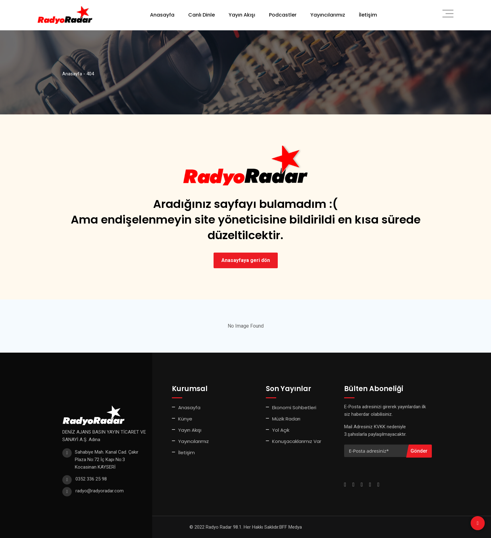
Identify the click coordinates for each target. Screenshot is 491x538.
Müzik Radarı (286, 418)
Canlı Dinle (201, 14)
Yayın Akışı (242, 14)
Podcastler (283, 14)
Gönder (419, 451)
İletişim (368, 14)
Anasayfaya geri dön (245, 260)
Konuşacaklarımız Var (296, 441)
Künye (185, 418)
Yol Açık (280, 430)
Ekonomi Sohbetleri (294, 407)
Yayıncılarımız (327, 14)
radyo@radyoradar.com (99, 491)
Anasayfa (162, 14)
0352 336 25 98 (91, 479)
